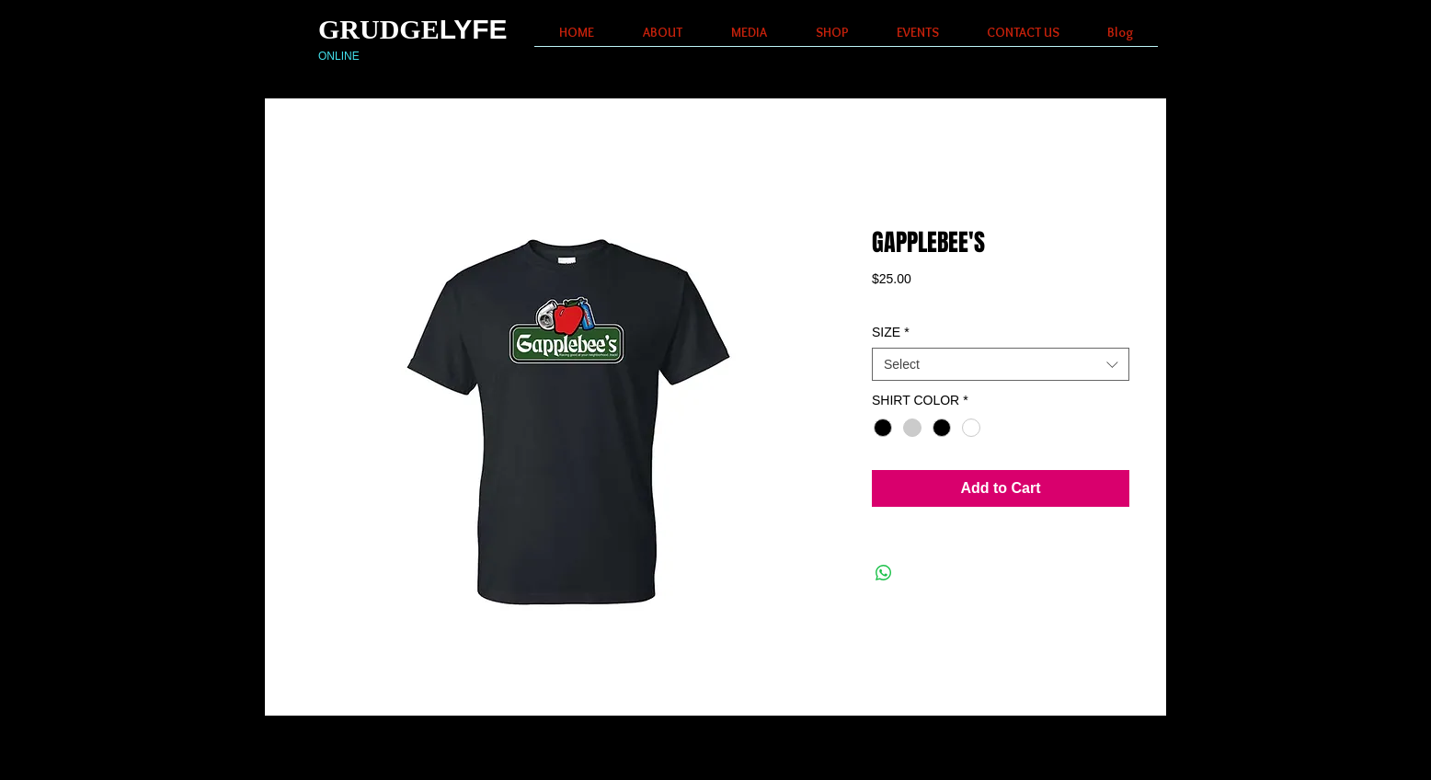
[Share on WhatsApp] (884, 573)
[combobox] (1000, 364)
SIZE (891, 332)
